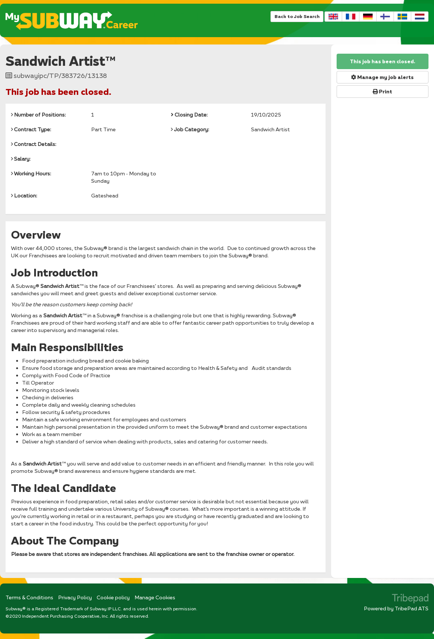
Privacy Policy (75, 597)
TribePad (410, 599)
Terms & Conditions (29, 597)
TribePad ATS (411, 608)
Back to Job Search (297, 16)
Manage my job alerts (382, 77)
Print (382, 91)
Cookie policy (113, 597)
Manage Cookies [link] (154, 597)
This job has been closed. (382, 61)
